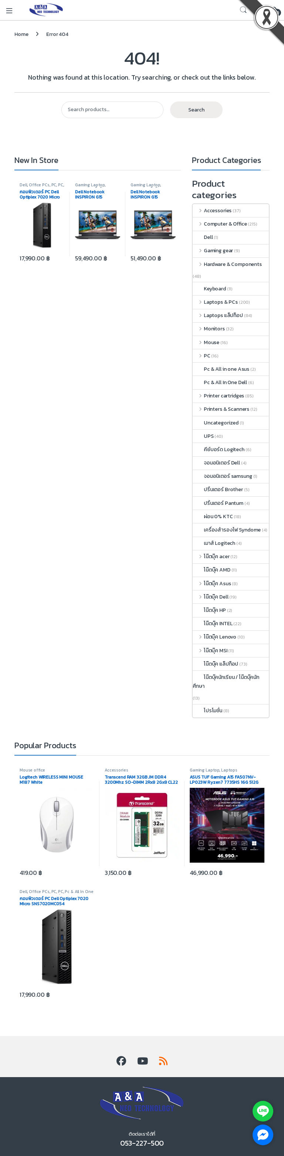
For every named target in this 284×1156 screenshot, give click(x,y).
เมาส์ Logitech (214, 543)
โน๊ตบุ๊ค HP (209, 610)
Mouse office (32, 770)
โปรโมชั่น (207, 710)
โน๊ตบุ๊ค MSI (210, 650)
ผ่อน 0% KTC (213, 516)
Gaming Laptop (90, 185)
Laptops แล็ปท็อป (218, 315)
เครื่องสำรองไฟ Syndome (227, 530)
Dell (23, 185)
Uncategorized (216, 423)
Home (21, 34)
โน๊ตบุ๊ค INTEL (212, 623)
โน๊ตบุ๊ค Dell (210, 597)
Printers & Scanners (221, 409)
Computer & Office (220, 224)
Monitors (209, 329)
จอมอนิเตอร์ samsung (222, 476)
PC (54, 185)
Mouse (206, 342)
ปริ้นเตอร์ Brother (218, 489)
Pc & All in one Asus (221, 369)
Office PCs (39, 185)
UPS (203, 436)
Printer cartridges (218, 396)
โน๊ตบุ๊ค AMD (211, 570)
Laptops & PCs (215, 302)
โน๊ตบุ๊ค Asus (212, 583)
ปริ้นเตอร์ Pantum (218, 503)
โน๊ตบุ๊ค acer (211, 556)
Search (196, 110)
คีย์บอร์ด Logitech (218, 449)
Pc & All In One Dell (220, 382)
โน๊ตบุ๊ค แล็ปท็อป (215, 664)
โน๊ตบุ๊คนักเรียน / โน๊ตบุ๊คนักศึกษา (226, 681)
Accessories (212, 210)
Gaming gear (213, 250)
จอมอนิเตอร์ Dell (216, 463)
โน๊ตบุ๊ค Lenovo (214, 637)
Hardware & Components (227, 264)
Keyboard (209, 289)
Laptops (229, 770)
